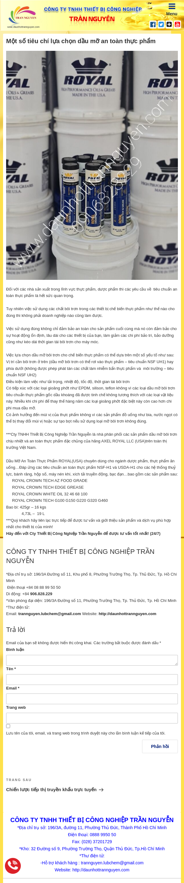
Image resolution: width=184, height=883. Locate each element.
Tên (11, 669)
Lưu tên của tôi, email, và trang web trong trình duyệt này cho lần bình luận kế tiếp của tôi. (85, 733)
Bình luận (15, 649)
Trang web (16, 707)
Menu (172, 9)
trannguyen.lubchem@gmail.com (49, 613)
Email (12, 688)
